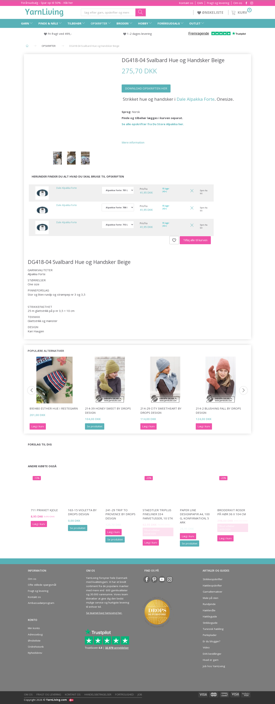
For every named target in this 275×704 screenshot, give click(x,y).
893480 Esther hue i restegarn (54, 408)
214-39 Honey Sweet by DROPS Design (108, 410)
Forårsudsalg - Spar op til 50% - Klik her (47, 3)
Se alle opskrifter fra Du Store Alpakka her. (153, 124)
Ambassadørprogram (41, 603)
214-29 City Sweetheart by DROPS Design (160, 410)
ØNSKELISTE (210, 12)
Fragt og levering (218, 3)
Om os (237, 3)
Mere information (133, 142)
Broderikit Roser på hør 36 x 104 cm (231, 512)
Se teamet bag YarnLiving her (104, 613)
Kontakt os (186, 3)
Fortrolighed (124, 694)
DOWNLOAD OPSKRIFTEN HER (146, 88)
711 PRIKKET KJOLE (44, 510)
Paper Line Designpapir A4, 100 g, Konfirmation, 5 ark (195, 516)
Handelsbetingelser (97, 694)
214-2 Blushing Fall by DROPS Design (218, 410)
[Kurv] (241, 12)
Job (140, 694)
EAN (200, 3)
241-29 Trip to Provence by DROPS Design (120, 514)
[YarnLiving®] (44, 11)
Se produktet (94, 426)
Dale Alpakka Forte (195, 99)
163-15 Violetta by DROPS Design (82, 512)
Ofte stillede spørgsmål (42, 584)
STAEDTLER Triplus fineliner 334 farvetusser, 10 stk (158, 514)
